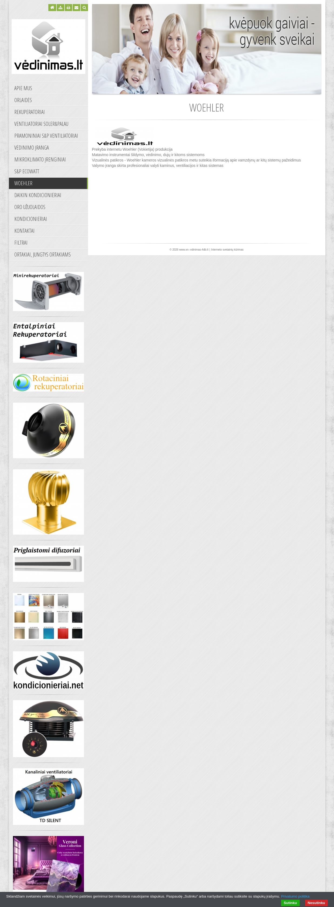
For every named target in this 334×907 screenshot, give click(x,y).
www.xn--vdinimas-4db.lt (193, 249)
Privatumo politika (295, 896)
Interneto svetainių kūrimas (227, 249)
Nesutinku (316, 903)
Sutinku (290, 903)
